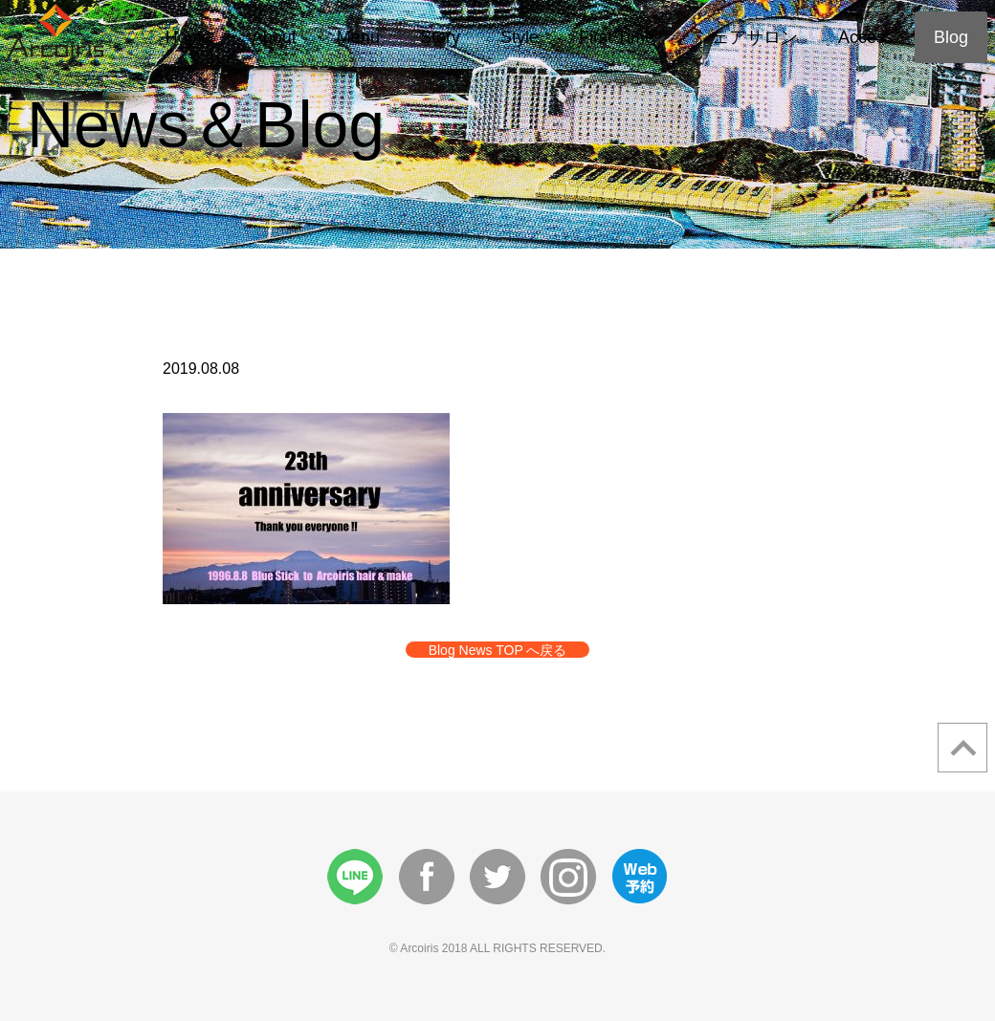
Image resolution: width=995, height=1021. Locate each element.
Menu (358, 37)
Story (440, 37)
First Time (616, 37)
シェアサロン (746, 37)
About (274, 37)
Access (866, 37)
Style (519, 37)
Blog (951, 37)
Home (188, 37)
